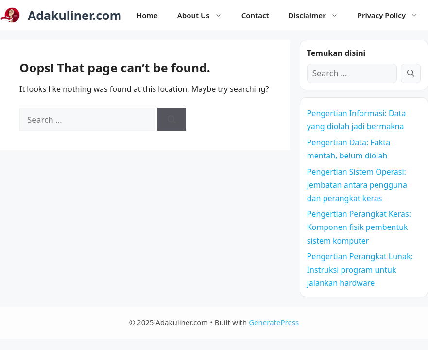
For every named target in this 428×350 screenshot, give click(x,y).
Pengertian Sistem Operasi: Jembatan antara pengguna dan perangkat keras (357, 184)
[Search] (171, 119)
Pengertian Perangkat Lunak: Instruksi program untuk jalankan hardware (360, 269)
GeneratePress (274, 322)
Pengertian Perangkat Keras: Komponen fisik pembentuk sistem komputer (359, 227)
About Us (204, 15)
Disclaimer (318, 15)
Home (147, 15)
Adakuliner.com (74, 15)
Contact (255, 15)
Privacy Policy (393, 15)
